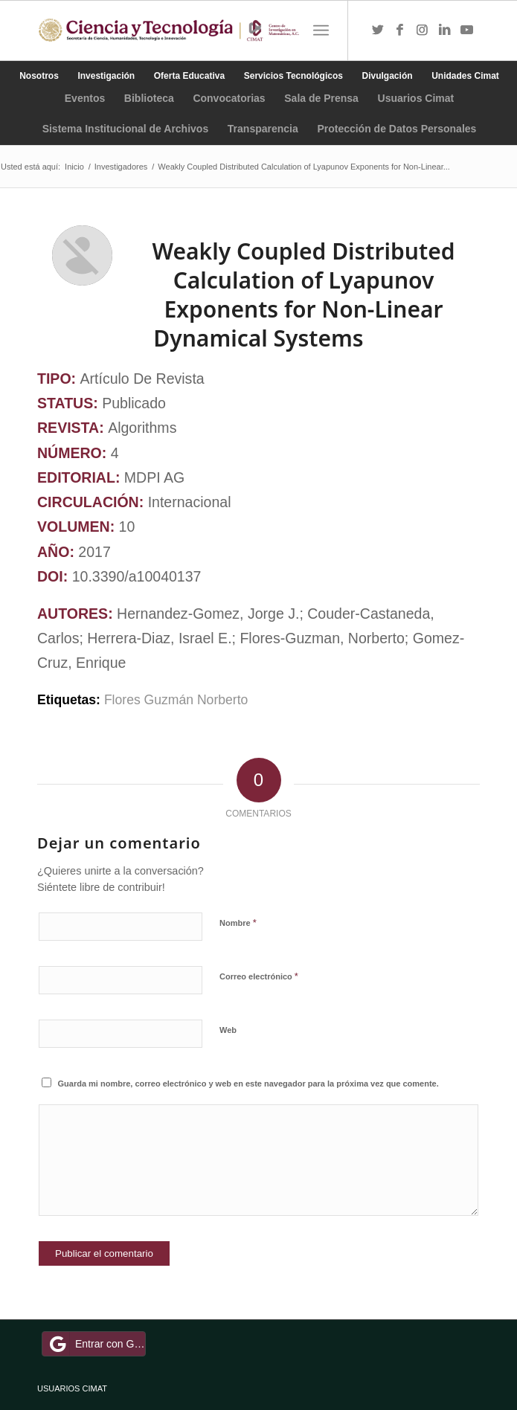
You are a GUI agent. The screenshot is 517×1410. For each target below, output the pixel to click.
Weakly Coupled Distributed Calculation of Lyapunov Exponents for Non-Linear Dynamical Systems (303, 294)
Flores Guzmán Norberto (177, 699)
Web (228, 1030)
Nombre (238, 922)
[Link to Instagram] (422, 30)
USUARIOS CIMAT (72, 1388)
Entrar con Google (96, 1344)
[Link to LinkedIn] (445, 30)
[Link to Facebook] (400, 30)
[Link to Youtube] (467, 30)
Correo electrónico (258, 976)
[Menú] (321, 30)
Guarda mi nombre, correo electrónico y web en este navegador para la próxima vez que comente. (248, 1083)
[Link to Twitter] (378, 30)
